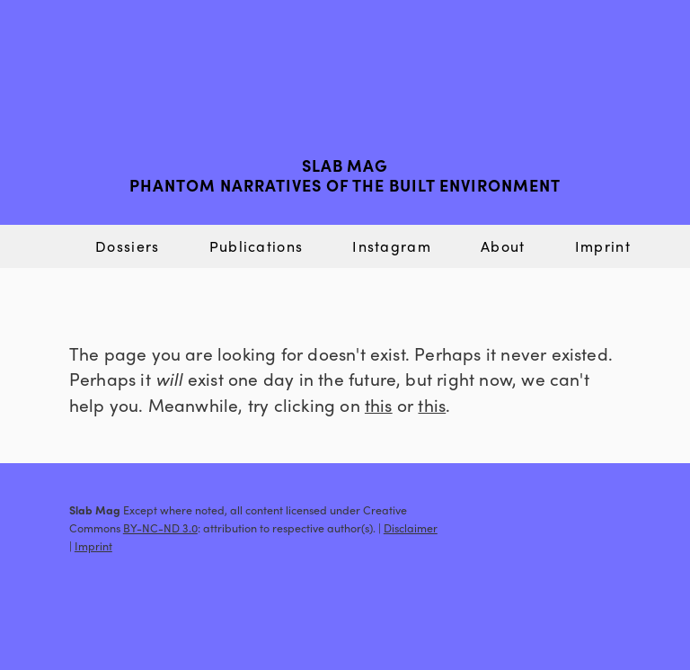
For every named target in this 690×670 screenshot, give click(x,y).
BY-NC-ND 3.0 (160, 528)
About (503, 246)
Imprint (603, 246)
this (379, 404)
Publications (256, 246)
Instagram (391, 246)
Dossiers (127, 246)
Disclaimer (411, 528)
